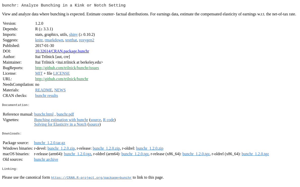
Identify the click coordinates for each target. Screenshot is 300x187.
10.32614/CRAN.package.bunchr (62, 52)
